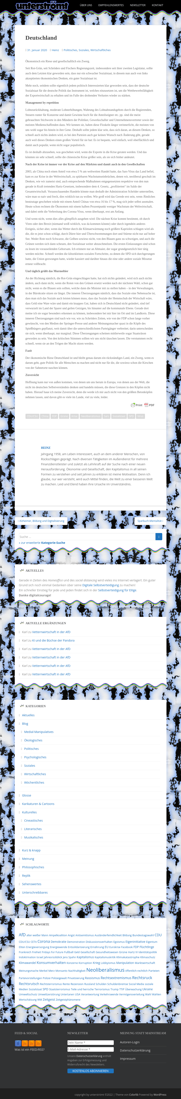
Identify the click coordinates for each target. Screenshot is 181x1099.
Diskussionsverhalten (99, 942)
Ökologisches (33, 740)
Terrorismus (102, 989)
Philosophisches (33, 867)
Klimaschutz (147, 957)
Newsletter (138, 5)
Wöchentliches (34, 782)
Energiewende (58, 947)
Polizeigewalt (59, 978)
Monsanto (61, 971)
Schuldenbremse (117, 984)
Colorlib (133, 1094)
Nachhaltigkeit (77, 971)
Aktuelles (28, 715)
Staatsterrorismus (59, 989)
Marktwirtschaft (145, 963)
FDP (54, 416)
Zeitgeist (49, 999)
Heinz (55, 50)
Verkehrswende (109, 994)
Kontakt (157, 5)
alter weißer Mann (37, 935)
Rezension (77, 984)
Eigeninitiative (135, 941)
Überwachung (133, 989)
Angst (71, 935)
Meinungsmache (29, 971)
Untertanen (67, 994)
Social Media (136, 984)
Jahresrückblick (53, 957)
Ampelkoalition (58, 935)
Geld (77, 952)
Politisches (70, 50)
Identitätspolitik (147, 952)
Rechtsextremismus (116, 978)
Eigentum (151, 942)
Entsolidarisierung (79, 947)
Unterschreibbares (35, 892)
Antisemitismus (84, 935)
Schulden (101, 984)
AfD (22, 935)
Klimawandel (27, 963)
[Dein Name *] (90, 1042)
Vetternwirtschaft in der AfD (51, 632)
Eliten (22, 947)
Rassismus (92, 978)
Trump (114, 989)
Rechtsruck (142, 977)
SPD (131, 416)
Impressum (128, 1059)
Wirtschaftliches (100, 50)
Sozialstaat (119, 416)
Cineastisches (33, 820)
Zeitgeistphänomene (68, 999)
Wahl (148, 994)
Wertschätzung (28, 999)
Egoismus (119, 942)
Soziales (84, 50)
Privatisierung (76, 978)
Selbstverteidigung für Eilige (117, 590)
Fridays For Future (52, 952)
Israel (39, 957)
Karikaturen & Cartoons (38, 804)
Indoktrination (27, 957)
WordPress (160, 1094)
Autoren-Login (130, 1042)
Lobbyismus (108, 963)
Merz (51, 971)
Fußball (69, 952)
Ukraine (147, 989)
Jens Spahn (69, 957)
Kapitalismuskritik (105, 957)
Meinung (28, 859)
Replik (26, 876)
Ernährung (97, 947)
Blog (25, 724)
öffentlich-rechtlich (136, 971)
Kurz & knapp (31, 850)
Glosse (26, 795)
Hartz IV (133, 952)
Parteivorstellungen (30, 978)
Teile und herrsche (82, 989)
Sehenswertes (31, 884)
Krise (75, 416)
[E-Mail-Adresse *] (90, 1049)
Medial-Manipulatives (39, 732)
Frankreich (25, 952)
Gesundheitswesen (107, 952)
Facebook (127, 947)
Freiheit (36, 952)
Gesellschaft (87, 952)
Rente (66, 984)
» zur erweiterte (42, 543)
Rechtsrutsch (29, 983)
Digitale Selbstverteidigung (100, 585)
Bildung (127, 935)
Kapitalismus (85, 957)
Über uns (86, 5)
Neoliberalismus (90, 416)
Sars (106, 416)
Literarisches (33, 829)
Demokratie (58, 942)
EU (107, 947)
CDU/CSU (32, 416)
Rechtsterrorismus (51, 984)
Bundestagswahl (143, 935)
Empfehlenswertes (111, 5)
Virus (140, 416)
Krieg (96, 963)
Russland (89, 984)
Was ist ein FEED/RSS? (30, 1049)
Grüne (64, 416)
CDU (158, 935)
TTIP (121, 989)
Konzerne (72, 963)
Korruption (85, 963)
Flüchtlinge (146, 947)
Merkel (43, 971)
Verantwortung (90, 994)
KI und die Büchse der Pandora (53, 640)
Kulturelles (29, 812)
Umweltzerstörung (49, 994)
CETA (34, 942)
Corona (44, 941)
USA (77, 994)
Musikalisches (33, 837)
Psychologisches (35, 757)
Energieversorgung (37, 947)
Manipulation (125, 963)
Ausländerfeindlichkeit (108, 935)
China (45, 416)
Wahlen (156, 994)
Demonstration (76, 942)
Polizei (47, 978)
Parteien (154, 971)
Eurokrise (115, 947)
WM (39, 999)
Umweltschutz (28, 994)
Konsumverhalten (51, 962)
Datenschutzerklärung (89, 1056)
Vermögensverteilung (131, 994)
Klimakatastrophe (127, 957)
